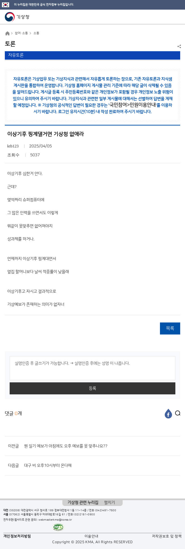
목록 (170, 328)
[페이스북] (168, 413)
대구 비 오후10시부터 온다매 (48, 465)
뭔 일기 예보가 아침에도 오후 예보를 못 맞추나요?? (65, 446)
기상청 (17, 17)
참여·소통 (21, 33)
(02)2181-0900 (84, 514)
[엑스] (176, 413)
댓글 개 (13, 413)
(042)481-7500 (105, 510)
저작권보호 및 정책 (167, 536)
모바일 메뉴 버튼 (177, 16)
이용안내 (91, 536)
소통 (36, 33)
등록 (92, 388)
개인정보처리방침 (17, 536)
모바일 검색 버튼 (169, 16)
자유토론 (16, 55)
